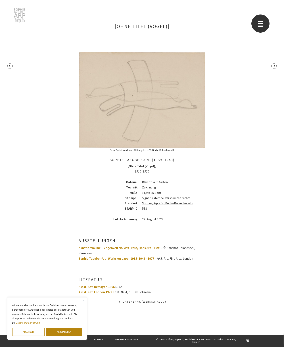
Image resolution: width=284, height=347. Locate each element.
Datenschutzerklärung (28, 323)
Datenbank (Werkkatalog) (142, 302)
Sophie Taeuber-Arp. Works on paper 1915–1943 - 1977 (116, 258)
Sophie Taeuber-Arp (19, 15)
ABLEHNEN (28, 332)
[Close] (83, 300)
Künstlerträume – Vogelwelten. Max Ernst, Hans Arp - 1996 (119, 248)
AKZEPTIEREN (64, 332)
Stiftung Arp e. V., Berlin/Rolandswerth (167, 203)
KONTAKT (99, 339)
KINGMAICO (134, 339)
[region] (47, 318)
